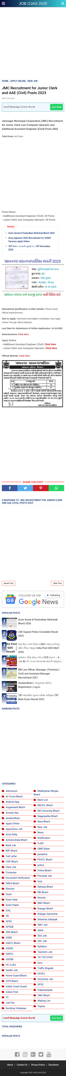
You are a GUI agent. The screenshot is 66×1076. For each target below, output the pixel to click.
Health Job (12, 970)
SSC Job (42, 941)
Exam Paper (12, 905)
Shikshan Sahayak (47, 919)
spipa (40, 930)
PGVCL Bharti (44, 859)
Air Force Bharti (14, 796)
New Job (42, 827)
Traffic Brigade (45, 968)
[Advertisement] (33, 43)
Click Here (23, 334)
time (39, 962)
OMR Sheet (43, 848)
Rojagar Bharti (45, 908)
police (40, 865)
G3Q (8, 910)
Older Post (57, 583)
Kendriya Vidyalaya (16, 1008)
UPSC (40, 984)
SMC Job (42, 924)
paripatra (42, 854)
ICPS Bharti (12, 981)
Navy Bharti (43, 821)
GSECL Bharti (13, 943)
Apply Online (12, 823)
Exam (9, 894)
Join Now (56, 107)
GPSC (9, 921)
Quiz (39, 881)
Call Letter (11, 856)
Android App (12, 801)
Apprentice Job (14, 829)
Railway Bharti (45, 886)
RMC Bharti (43, 903)
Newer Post (8, 583)
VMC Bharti (43, 995)
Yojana (41, 1006)
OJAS (40, 843)
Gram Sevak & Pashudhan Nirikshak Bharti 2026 (31, 233)
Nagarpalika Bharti (47, 816)
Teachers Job (44, 951)
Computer (11, 872)
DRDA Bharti (12, 883)
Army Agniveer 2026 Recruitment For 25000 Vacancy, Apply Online (29, 240)
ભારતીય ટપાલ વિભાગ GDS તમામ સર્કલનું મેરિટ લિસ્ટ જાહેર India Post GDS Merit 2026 (39, 648)
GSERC (9, 948)
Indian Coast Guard (16, 986)
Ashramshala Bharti (16, 839)
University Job (45, 979)
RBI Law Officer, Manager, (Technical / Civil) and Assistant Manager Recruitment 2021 (39, 673)
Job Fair (10, 1002)
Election (10, 888)
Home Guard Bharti (16, 975)
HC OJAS (11, 964)
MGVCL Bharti (45, 805)
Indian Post (12, 992)
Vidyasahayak (45, 990)
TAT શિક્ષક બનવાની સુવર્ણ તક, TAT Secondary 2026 (29, 248)
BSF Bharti (11, 850)
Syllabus (42, 946)
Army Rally (11, 834)
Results (41, 897)
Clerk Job (11, 867)
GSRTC (9, 953)
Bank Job (11, 845)
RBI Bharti (42, 892)
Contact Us (22, 1065)
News (40, 832)
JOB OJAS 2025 (33, 3)
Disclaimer (54, 1065)
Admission (11, 791)
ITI (7, 997)
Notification (43, 837)
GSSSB (9, 959)
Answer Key (12, 812)
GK (7, 915)
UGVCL (41, 973)
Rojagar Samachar (47, 913)
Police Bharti (44, 870)
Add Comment (8, 98)
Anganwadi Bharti (15, 807)
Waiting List (43, 1000)
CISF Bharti (12, 861)
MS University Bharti (48, 810)
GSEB (9, 937)
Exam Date (12, 899)
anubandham (13, 818)
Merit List (42, 799)
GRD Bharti (12, 932)
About (10, 1065)
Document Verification (18, 877)
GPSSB (9, 926)
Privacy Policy (38, 1065)
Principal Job (44, 875)
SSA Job (42, 935)
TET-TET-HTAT (45, 957)
